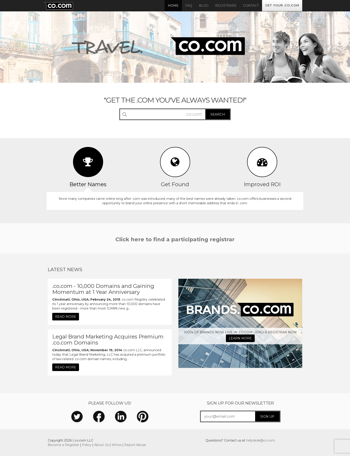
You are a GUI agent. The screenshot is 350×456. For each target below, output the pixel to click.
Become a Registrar (63, 445)
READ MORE (65, 317)
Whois (116, 445)
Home (173, 6)
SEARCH (217, 114)
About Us (101, 445)
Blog (203, 6)
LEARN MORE (240, 338)
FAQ (188, 6)
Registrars (225, 6)
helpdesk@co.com (260, 440)
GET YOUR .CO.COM (282, 5)
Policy (86, 445)
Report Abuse (135, 445)
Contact (251, 6)
